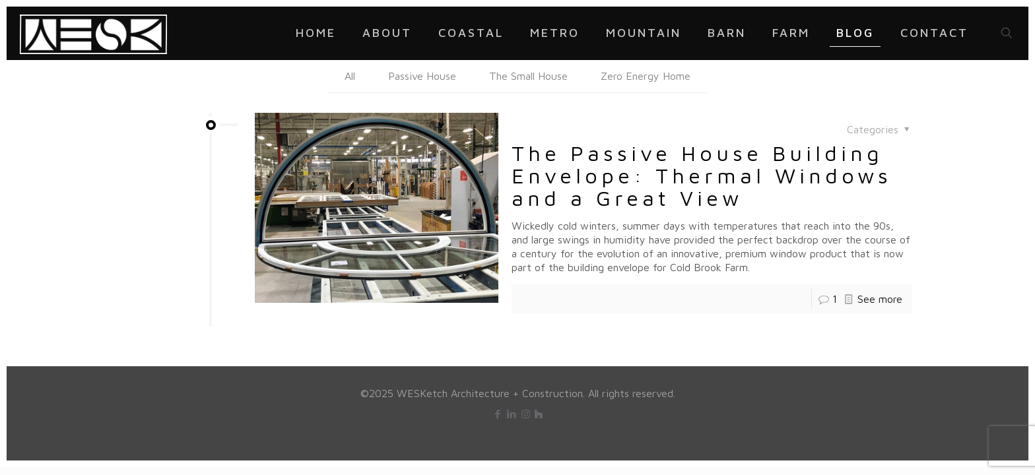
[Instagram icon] (526, 414)
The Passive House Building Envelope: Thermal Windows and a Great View (702, 175)
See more (879, 299)
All (350, 76)
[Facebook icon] (498, 414)
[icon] (539, 414)
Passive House (422, 76)
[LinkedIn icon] (512, 414)
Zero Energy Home (645, 76)
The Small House (528, 76)
